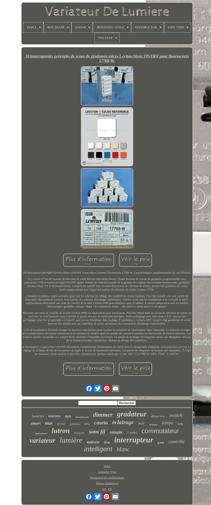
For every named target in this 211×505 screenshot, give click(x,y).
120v (180, 423)
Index (107, 466)
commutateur (160, 431)
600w (87, 423)
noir (141, 423)
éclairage (123, 422)
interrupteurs (41, 433)
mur (48, 423)
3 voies (132, 432)
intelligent (98, 449)
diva (107, 442)
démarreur (158, 416)
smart (36, 423)
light (68, 416)
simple (116, 432)
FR (110, 489)
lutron (61, 431)
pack (161, 442)
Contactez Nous (107, 472)
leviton (61, 423)
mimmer (153, 424)
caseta (101, 422)
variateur (42, 440)
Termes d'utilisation (107, 483)
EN (104, 489)
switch (175, 415)
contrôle (176, 441)
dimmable (79, 433)
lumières (38, 416)
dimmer (103, 414)
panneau (75, 423)
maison (93, 442)
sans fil (97, 432)
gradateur (132, 414)
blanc (123, 449)
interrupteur (133, 440)
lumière (71, 440)
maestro (54, 416)
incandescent (82, 417)
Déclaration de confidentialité (107, 477)
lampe (167, 422)
